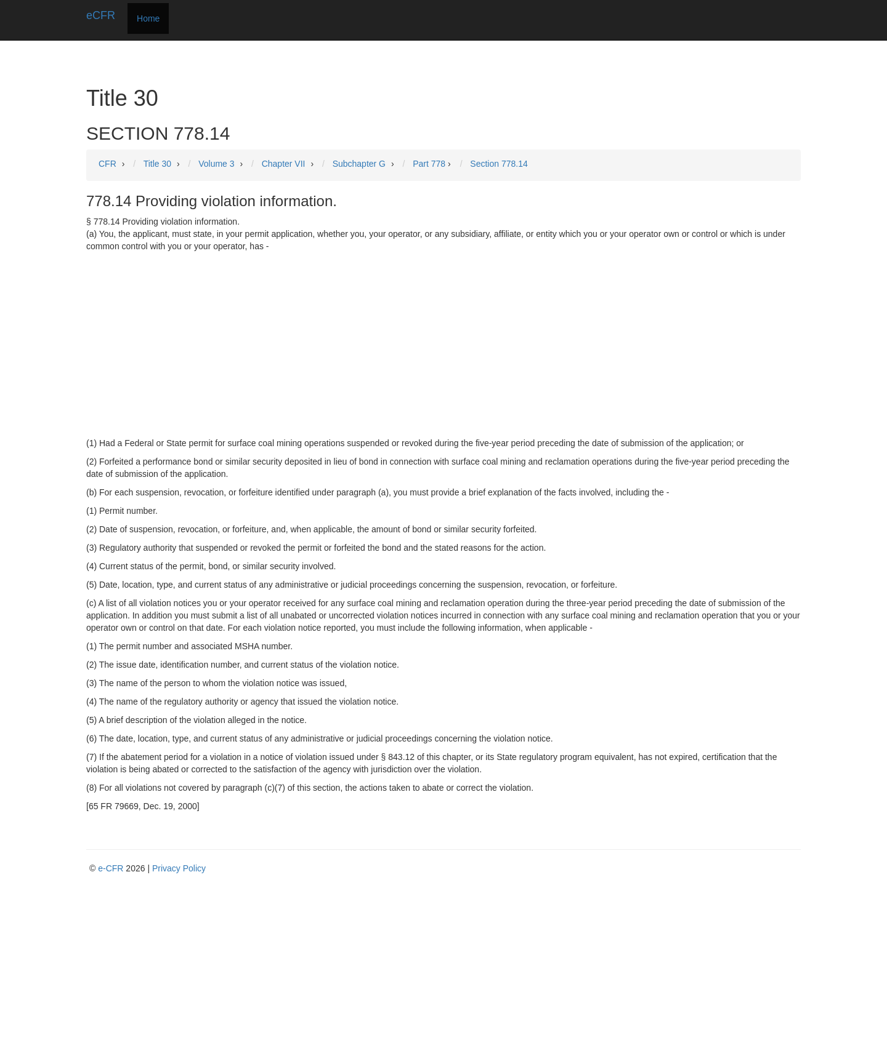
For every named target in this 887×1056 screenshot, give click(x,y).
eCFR (100, 15)
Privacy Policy (179, 868)
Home (148, 18)
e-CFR (110, 868)
